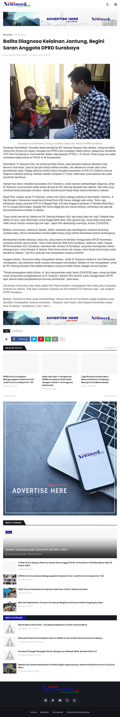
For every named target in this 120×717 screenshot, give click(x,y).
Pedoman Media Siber (78, 712)
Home (33, 712)
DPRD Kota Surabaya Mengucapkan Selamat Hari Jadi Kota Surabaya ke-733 (18, 379)
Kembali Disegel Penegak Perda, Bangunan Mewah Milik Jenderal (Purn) (57, 651)
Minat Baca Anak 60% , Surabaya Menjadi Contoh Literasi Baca (52, 624)
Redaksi (44, 712)
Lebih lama (109, 395)
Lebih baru (10, 395)
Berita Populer (13, 617)
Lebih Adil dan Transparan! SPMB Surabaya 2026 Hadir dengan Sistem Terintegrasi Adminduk (57, 381)
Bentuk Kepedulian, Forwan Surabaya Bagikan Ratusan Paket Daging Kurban (60, 602)
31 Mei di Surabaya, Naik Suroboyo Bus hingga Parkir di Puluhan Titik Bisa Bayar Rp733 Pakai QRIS (65, 564)
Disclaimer (57, 712)
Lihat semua (111, 347)
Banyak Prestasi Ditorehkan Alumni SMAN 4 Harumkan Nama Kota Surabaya (60, 638)
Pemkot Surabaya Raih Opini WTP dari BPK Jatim (36, 549)
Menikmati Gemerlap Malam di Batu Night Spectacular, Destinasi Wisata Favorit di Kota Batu (66, 666)
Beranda (7, 34)
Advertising (19, 34)
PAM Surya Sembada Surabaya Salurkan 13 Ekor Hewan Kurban (53, 589)
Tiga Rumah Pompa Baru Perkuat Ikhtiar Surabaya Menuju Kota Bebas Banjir (95, 379)
